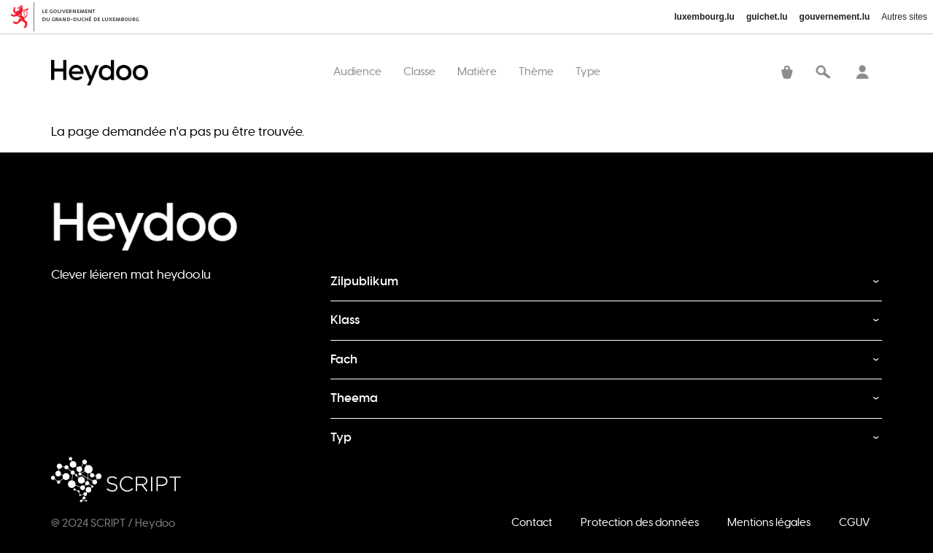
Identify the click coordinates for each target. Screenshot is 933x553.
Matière (477, 71)
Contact (531, 522)
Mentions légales (768, 522)
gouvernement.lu (835, 17)
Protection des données (640, 522)
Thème (536, 71)
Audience (357, 71)
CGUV (854, 522)
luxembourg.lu (704, 17)
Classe (419, 71)
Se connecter (862, 74)
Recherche (823, 74)
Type (588, 71)
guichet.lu (767, 17)
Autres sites (904, 17)
